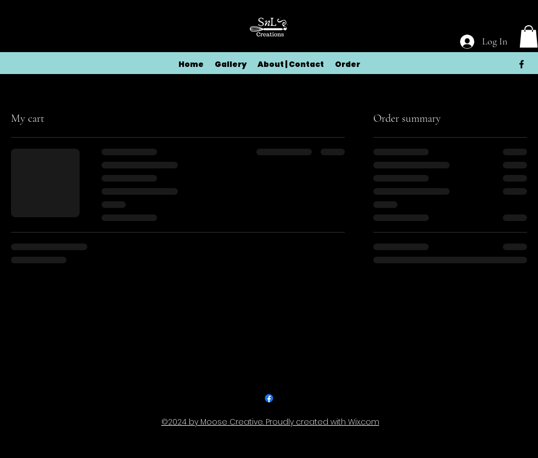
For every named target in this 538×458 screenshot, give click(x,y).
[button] (528, 36)
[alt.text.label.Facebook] (521, 64)
